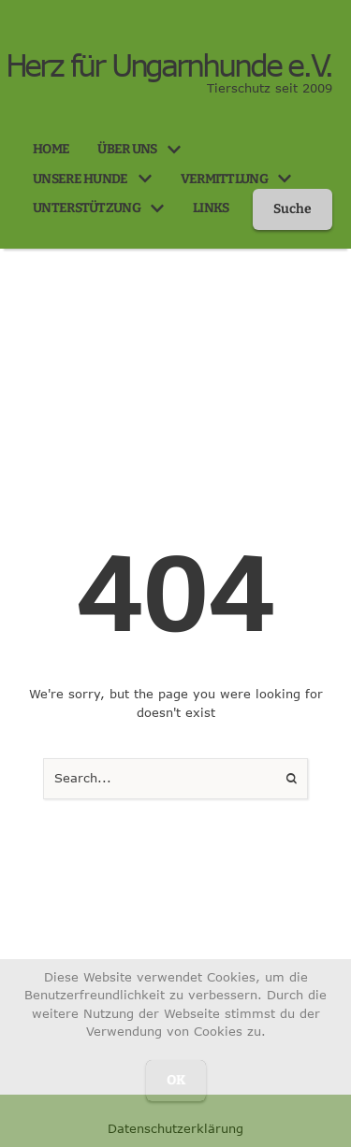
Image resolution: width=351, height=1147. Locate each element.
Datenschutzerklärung (175, 1128)
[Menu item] (51, 150)
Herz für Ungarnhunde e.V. (169, 65)
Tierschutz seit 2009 (269, 87)
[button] (174, 149)
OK (176, 1080)
